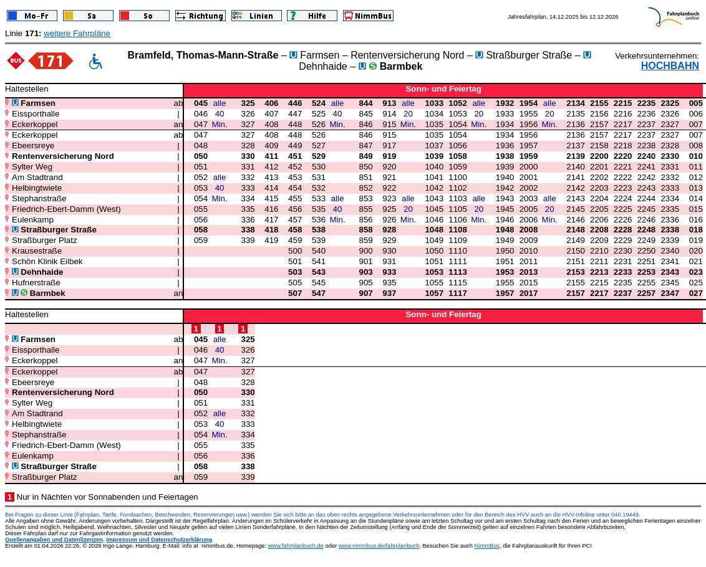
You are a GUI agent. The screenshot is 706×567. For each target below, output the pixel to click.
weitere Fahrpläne (77, 33)
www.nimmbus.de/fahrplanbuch (379, 546)
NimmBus (487, 546)
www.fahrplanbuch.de (296, 546)
